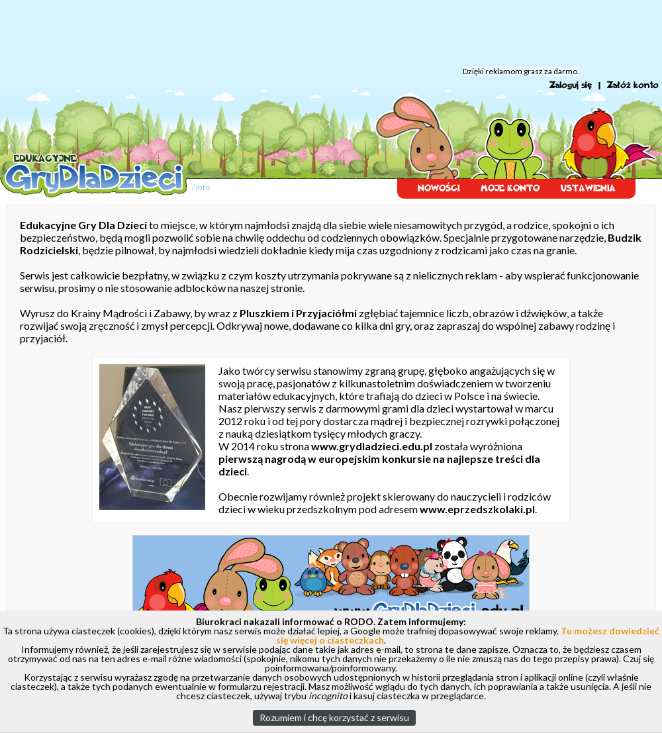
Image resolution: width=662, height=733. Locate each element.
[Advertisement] (331, 33)
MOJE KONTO (510, 188)
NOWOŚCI (438, 188)
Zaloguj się (570, 85)
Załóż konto (633, 85)
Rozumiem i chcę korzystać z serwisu (334, 717)
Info (203, 187)
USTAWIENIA (588, 188)
